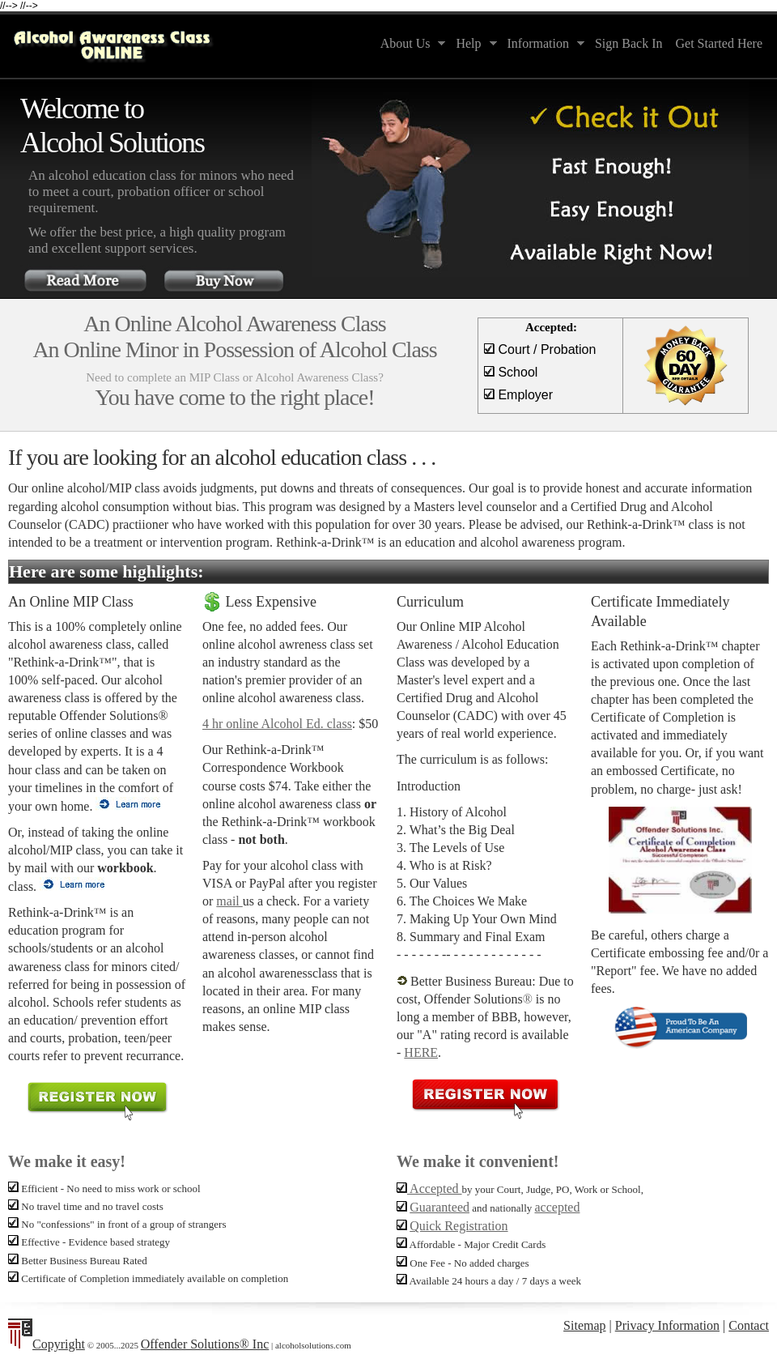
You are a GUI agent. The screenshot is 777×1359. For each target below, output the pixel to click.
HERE (421, 1052)
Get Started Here (718, 43)
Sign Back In (629, 43)
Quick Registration (458, 1226)
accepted (557, 1207)
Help (472, 44)
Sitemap (584, 1325)
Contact (748, 1325)
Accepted (429, 1188)
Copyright (58, 1344)
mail (229, 901)
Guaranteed (439, 1207)
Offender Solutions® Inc (205, 1344)
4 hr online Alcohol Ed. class (277, 724)
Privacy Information (667, 1325)
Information (542, 44)
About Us (410, 44)
